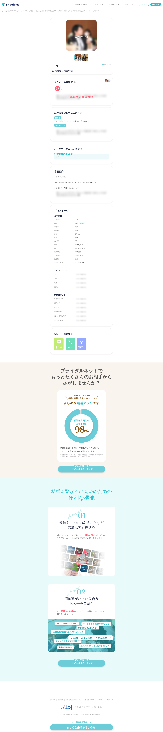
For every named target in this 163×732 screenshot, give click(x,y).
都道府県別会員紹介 (50, 11)
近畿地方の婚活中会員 (63, 11)
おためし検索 (40, 11)
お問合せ (99, 700)
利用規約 (60, 700)
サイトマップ (109, 700)
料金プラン (129, 4)
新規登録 (155, 4)
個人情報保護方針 (89, 700)
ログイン (143, 4)
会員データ (99, 4)
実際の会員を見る (82, 4)
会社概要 (52, 700)
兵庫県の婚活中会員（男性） (79, 11)
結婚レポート (114, 4)
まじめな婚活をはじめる (81, 468)
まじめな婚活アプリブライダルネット (12, 11)
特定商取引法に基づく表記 (73, 700)
